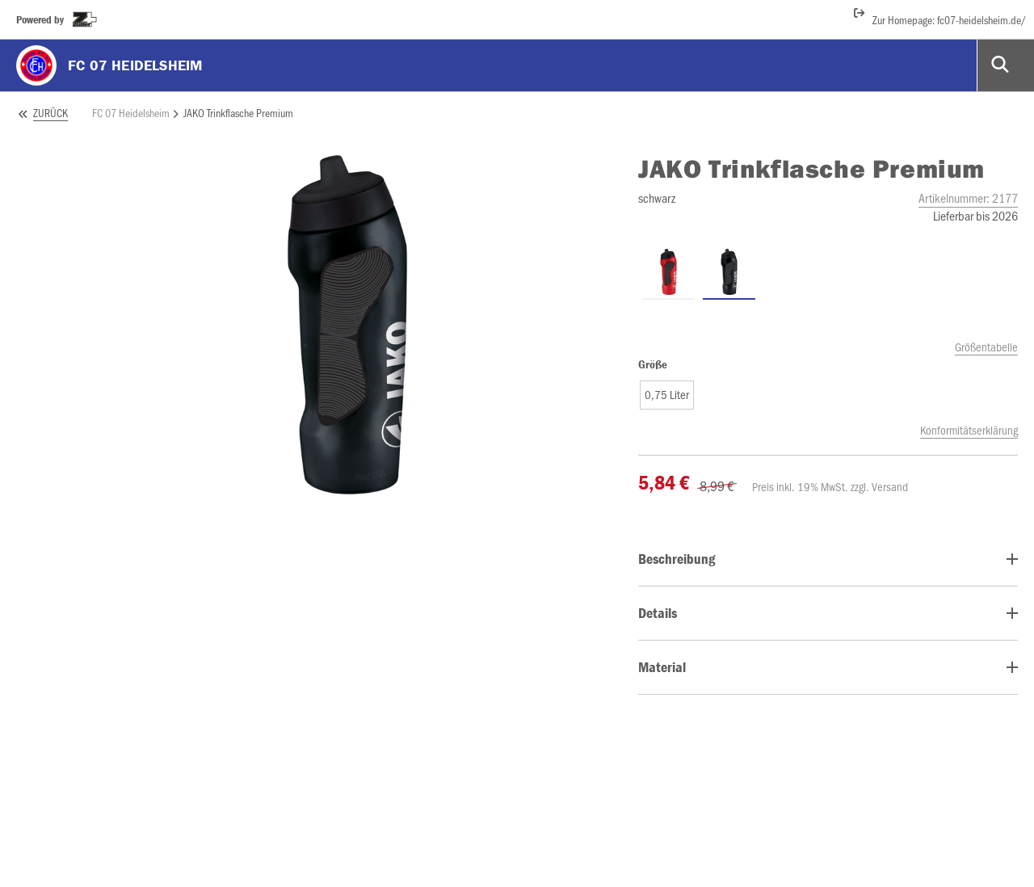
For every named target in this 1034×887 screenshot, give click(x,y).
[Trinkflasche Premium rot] (668, 273)
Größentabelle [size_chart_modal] (986, 346)
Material (662, 667)
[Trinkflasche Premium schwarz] (729, 273)
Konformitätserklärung (969, 430)
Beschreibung (676, 558)
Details (657, 612)
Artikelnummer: (968, 197)
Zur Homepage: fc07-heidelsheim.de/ (939, 16)
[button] (667, 395)
